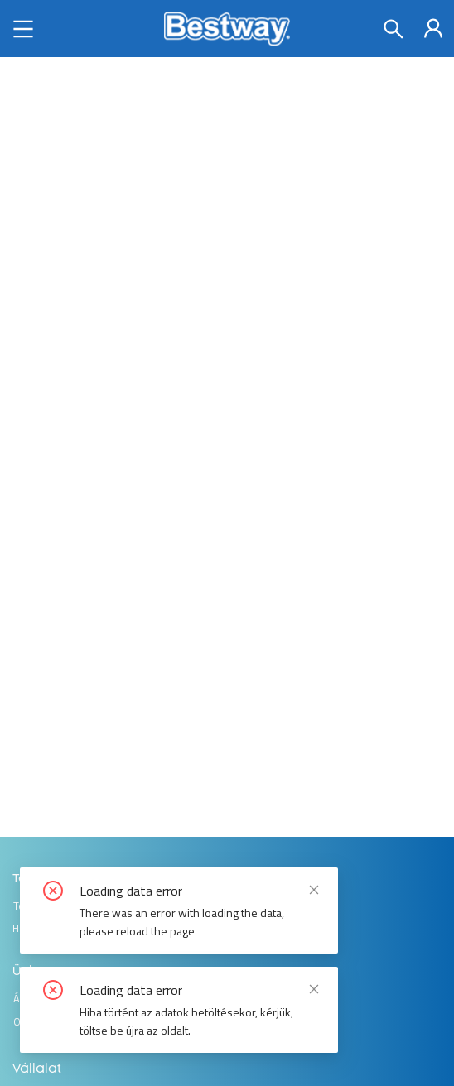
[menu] (433, 28)
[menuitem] (433, 28)
